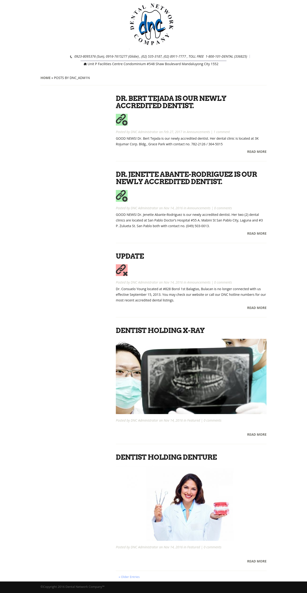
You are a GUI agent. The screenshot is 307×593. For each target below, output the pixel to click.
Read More (257, 151)
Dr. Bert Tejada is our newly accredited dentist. (172, 102)
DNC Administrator (144, 131)
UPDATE (130, 255)
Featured (193, 419)
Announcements (198, 131)
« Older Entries (129, 575)
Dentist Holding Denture (167, 456)
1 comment (222, 131)
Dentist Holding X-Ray (161, 329)
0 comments (223, 207)
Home (45, 77)
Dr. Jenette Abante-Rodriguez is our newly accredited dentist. (187, 177)
